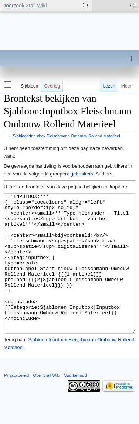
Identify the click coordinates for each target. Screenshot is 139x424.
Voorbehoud (75, 403)
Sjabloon (29, 86)
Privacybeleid (16, 403)
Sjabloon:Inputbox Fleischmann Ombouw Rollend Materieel (66, 136)
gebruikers (82, 174)
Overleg (52, 86)
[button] (7, 85)
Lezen (109, 86)
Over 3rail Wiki (46, 403)
